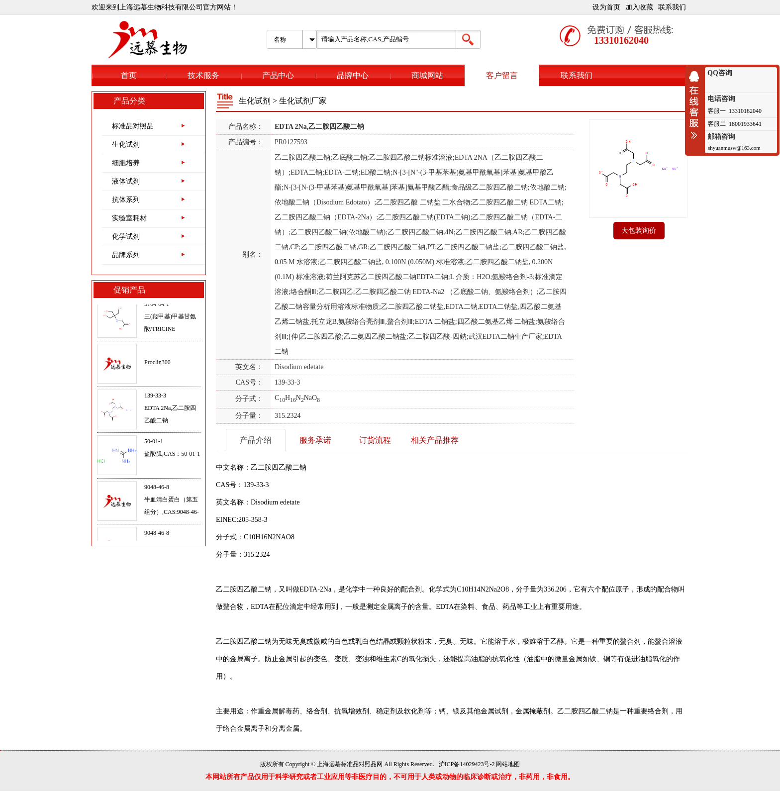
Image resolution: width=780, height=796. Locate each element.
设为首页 (606, 7)
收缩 (696, 105)
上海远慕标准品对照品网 (350, 764)
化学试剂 (126, 236)
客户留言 (502, 75)
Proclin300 (157, 364)
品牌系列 (126, 255)
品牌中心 (353, 75)
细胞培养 (126, 163)
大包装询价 (638, 230)
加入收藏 (639, 7)
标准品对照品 (133, 126)
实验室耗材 (129, 218)
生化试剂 (126, 144)
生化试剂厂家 (303, 101)
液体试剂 (126, 181)
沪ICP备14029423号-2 (467, 764)
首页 (129, 75)
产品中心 (278, 75)
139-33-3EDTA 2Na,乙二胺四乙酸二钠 (170, 410)
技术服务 (203, 75)
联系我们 (672, 7)
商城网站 (427, 75)
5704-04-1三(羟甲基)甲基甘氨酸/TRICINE (170, 318)
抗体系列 (126, 199)
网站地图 (508, 764)
